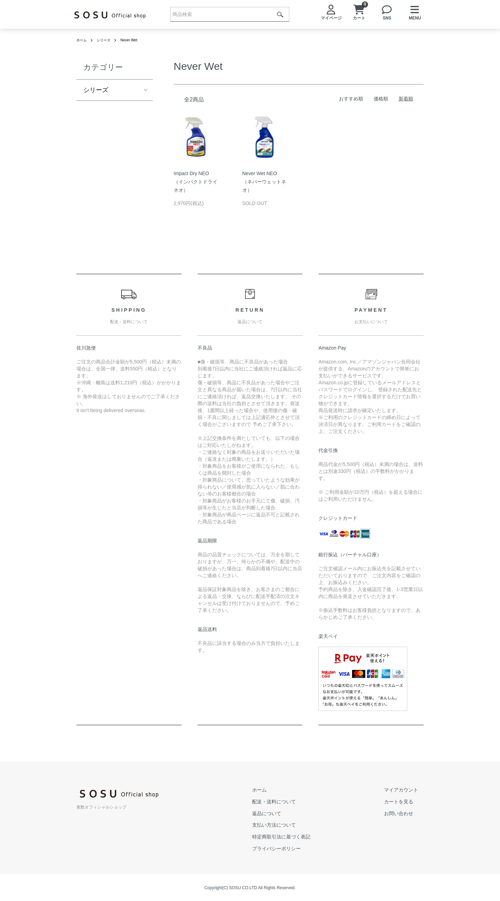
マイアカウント (407, 790)
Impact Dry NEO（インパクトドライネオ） (195, 182)
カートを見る (404, 801)
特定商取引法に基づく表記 (298, 836)
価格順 (381, 98)
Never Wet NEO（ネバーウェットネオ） (264, 182)
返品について (283, 813)
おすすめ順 (351, 98)
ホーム (82, 40)
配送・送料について (290, 801)
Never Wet (135, 40)
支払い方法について (290, 825)
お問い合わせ (404, 813)
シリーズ (107, 40)
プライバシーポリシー (293, 848)
